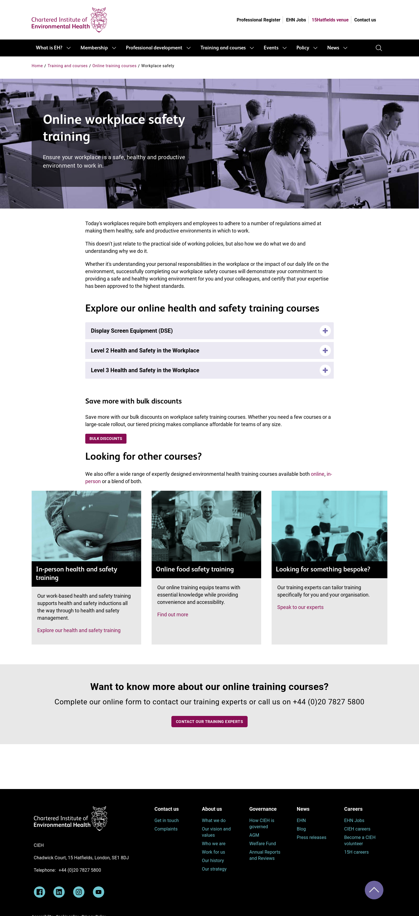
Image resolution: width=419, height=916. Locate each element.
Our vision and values (216, 832)
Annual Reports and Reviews (264, 855)
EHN (301, 820)
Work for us (213, 852)
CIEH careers (357, 829)
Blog (301, 829)
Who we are (214, 843)
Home (37, 65)
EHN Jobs (296, 20)
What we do (214, 820)
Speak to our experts (300, 607)
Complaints (166, 829)
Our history (213, 860)
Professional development (154, 48)
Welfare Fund (262, 843)
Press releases (311, 837)
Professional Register (258, 20)
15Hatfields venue (330, 20)
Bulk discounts (106, 438)
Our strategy (214, 869)
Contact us (365, 20)
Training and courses (223, 48)
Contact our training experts (209, 721)
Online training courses (114, 65)
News (333, 48)
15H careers (356, 852)
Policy (302, 48)
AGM (254, 835)
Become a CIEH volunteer (360, 840)
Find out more (172, 614)
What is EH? (49, 48)
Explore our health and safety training (79, 630)
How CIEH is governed (261, 823)
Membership (94, 48)
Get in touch (166, 820)
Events (271, 48)
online (317, 474)
